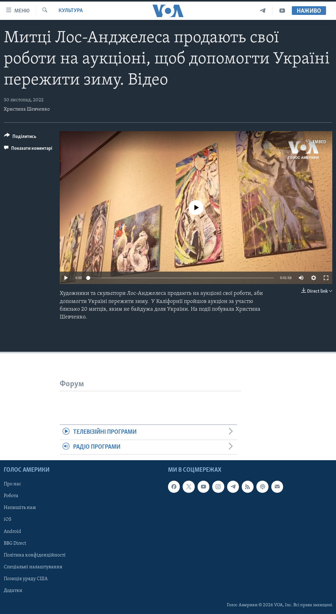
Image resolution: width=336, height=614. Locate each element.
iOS (8, 519)
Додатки (13, 590)
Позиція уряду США (26, 578)
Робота (11, 495)
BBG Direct (15, 543)
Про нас (12, 484)
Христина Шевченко (27, 109)
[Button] (20, 137)
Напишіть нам (20, 507)
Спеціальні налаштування (33, 567)
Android (12, 531)
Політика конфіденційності (35, 555)
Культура (70, 11)
